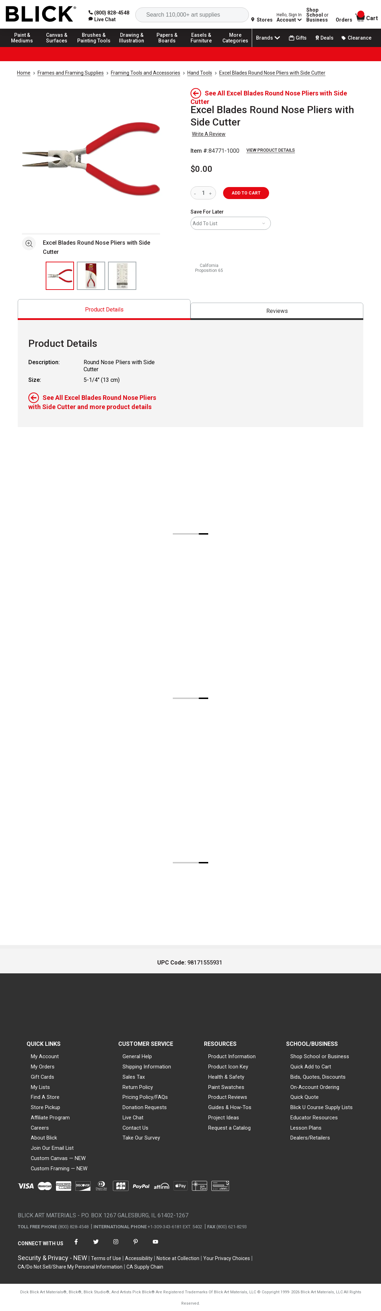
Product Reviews (227, 1097)
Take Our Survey (141, 1138)
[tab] (104, 309)
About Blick (44, 1138)
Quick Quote (304, 1097)
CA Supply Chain (144, 1267)
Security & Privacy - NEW (52, 1258)
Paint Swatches (226, 1087)
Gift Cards (42, 1077)
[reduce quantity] (196, 193)
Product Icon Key (228, 1067)
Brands (269, 38)
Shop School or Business (319, 1056)
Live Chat (133, 1117)
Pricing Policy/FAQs (145, 1097)
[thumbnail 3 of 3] (122, 276)
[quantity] (203, 192)
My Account (45, 1056)
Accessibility (139, 1258)
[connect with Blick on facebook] (76, 1246)
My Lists (40, 1087)
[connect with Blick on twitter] (96, 1246)
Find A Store (45, 1097)
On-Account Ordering (314, 1087)
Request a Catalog (229, 1128)
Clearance (356, 38)
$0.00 (201, 169)
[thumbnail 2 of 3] (91, 276)
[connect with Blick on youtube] (155, 1246)
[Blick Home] (41, 14)
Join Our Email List (52, 1148)
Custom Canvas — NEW (58, 1158)
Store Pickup (45, 1107)
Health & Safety (226, 1077)
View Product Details (270, 150)
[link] (102, 19)
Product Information (232, 1056)
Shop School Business (317, 14)
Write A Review (209, 134)
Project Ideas (223, 1117)
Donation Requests (145, 1107)
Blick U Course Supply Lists (321, 1107)
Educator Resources (314, 1117)
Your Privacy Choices (226, 1258)
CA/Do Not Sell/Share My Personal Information (70, 1267)
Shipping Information (147, 1067)
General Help (137, 1056)
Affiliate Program (50, 1117)
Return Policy (138, 1087)
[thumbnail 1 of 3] (60, 276)
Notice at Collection (178, 1258)
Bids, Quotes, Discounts (318, 1077)
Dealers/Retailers (310, 1138)
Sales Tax (134, 1077)
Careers (40, 1128)
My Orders (43, 1067)
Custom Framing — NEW (59, 1168)
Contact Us (135, 1128)
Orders (344, 19)
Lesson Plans (306, 1128)
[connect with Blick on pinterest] (136, 1246)
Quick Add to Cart (310, 1067)
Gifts (298, 38)
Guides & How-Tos (229, 1107)
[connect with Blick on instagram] (116, 1246)
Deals (324, 38)
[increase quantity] (211, 193)
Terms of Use (106, 1258)
